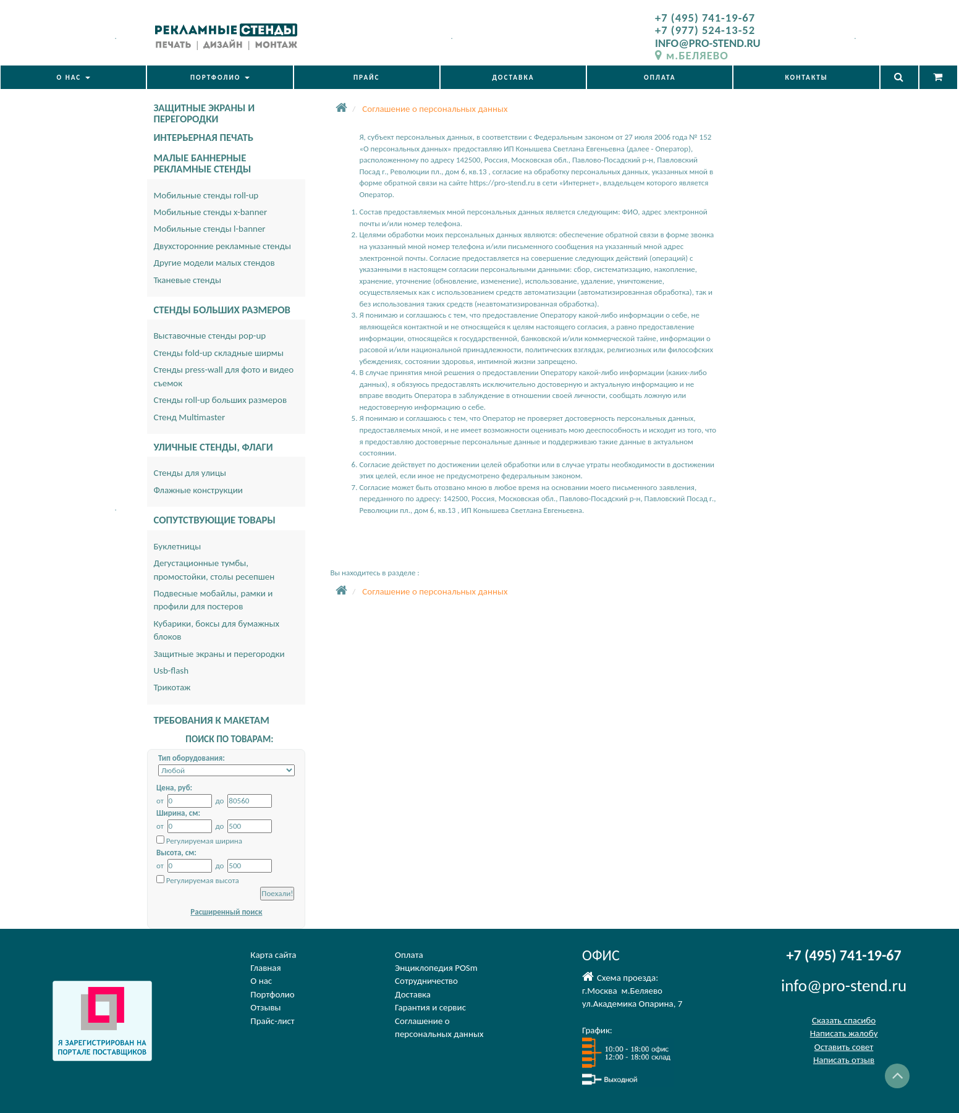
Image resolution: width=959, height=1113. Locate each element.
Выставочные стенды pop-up (209, 335)
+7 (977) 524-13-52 (705, 30)
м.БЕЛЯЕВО (692, 55)
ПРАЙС (366, 77)
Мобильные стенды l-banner (209, 228)
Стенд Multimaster (189, 417)
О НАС (73, 77)
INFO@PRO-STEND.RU (708, 43)
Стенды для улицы (189, 472)
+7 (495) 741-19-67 (705, 18)
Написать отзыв (843, 1059)
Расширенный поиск (226, 911)
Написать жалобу (844, 1033)
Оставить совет (843, 1046)
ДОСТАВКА (513, 77)
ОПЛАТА (660, 77)
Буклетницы (177, 546)
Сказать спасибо (844, 1020)
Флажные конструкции (198, 490)
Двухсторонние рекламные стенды (222, 246)
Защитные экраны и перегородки (218, 653)
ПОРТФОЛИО (220, 77)
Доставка (413, 994)
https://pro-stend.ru (501, 182)
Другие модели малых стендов (213, 262)
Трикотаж (171, 687)
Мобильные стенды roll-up (205, 195)
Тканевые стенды (187, 280)
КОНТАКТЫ (806, 77)
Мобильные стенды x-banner (210, 212)
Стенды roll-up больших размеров (220, 399)
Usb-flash (170, 670)
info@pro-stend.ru (843, 985)
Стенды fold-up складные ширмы (218, 352)
